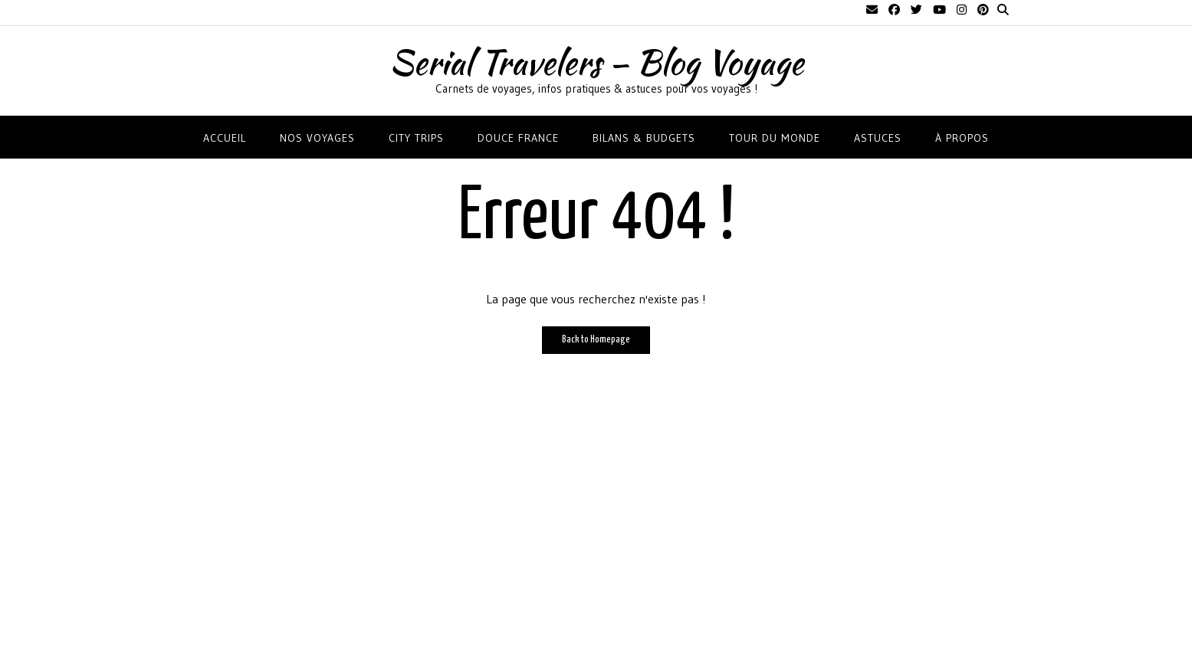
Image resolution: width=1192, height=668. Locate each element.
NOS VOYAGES (317, 138)
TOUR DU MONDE (774, 138)
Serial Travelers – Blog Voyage (596, 62)
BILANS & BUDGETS (644, 138)
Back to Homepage (596, 340)
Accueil (224, 138)
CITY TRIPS (416, 138)
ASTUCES (877, 138)
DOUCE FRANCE (518, 138)
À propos (962, 138)
